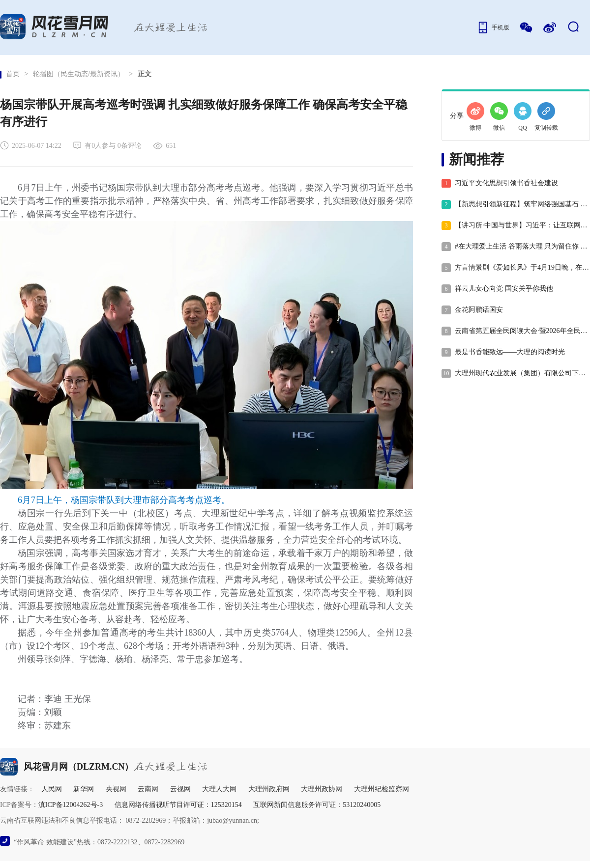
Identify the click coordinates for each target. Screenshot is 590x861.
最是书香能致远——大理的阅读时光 (503, 352)
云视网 (180, 789)
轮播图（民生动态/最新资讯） (78, 74)
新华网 (83, 789)
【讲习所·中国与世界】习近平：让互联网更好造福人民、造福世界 (515, 225)
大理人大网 (219, 789)
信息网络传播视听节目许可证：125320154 (178, 804)
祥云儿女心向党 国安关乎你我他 (497, 288)
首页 (13, 74)
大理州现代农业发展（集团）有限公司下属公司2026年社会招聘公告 (515, 373)
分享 (457, 115)
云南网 (148, 789)
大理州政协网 (321, 789)
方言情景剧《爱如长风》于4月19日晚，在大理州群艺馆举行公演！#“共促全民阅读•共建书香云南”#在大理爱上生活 (515, 267)
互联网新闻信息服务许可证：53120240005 (317, 804)
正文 (144, 74)
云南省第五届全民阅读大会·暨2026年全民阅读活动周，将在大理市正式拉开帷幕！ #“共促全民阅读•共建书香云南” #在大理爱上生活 (515, 331)
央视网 (116, 789)
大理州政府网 (269, 789)
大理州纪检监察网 (381, 789)
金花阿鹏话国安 (472, 310)
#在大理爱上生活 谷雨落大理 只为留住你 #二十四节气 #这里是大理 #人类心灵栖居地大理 (515, 246)
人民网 (51, 789)
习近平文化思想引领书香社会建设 (500, 183)
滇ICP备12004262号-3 (70, 804)
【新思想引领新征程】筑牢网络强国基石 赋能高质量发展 (515, 204)
